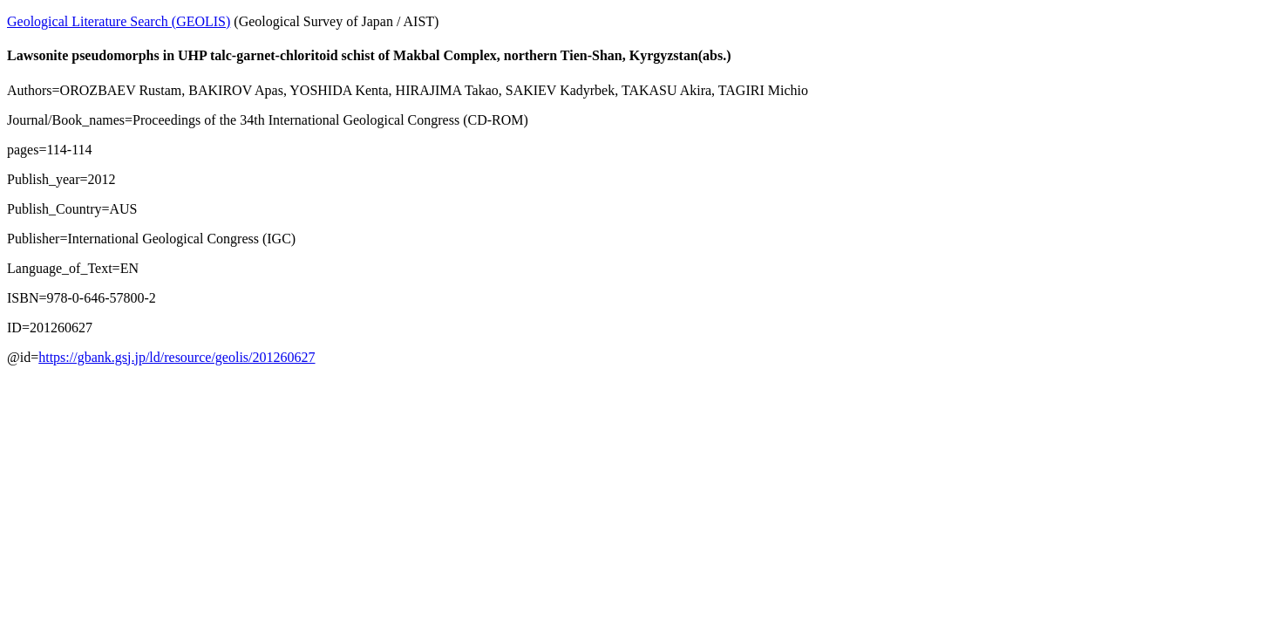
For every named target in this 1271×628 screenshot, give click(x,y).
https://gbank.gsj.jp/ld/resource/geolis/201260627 (176, 357)
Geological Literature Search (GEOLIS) (118, 21)
